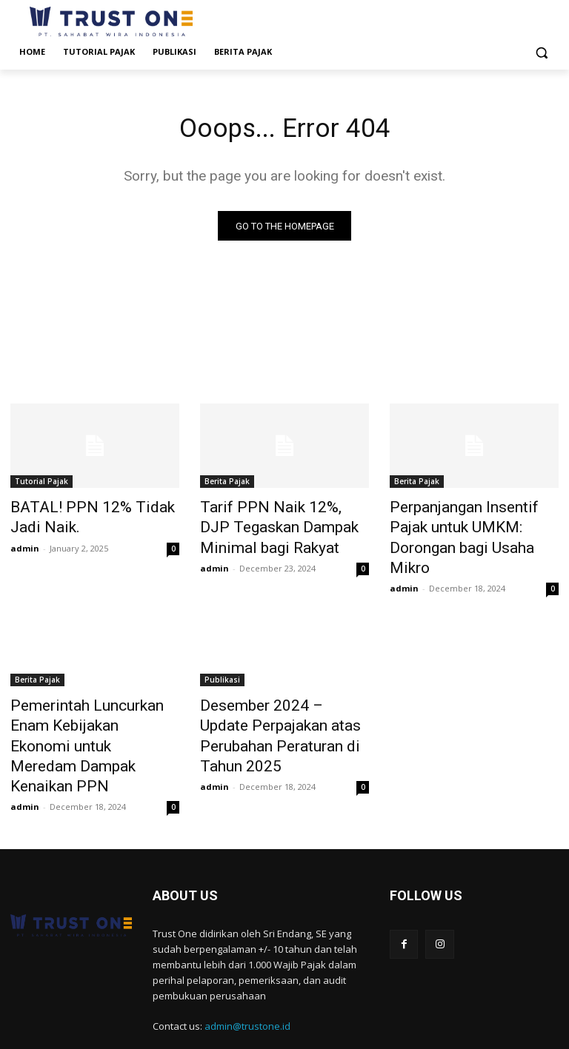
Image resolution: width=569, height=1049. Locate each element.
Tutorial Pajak (41, 485)
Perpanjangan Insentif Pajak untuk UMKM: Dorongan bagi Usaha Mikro (468, 525)
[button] (541, 52)
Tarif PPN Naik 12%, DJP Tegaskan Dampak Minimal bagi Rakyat (274, 525)
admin (24, 543)
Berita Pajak (227, 485)
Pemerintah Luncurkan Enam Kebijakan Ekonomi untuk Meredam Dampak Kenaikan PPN (89, 720)
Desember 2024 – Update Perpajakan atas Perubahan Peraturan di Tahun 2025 (275, 712)
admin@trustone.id (247, 982)
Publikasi (222, 671)
